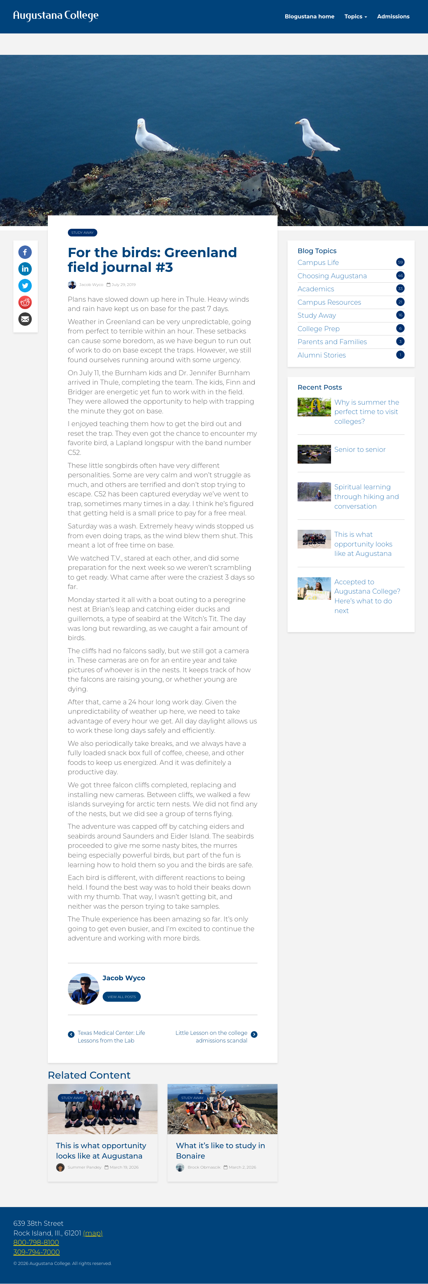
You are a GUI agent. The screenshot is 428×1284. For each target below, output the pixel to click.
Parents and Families (332, 342)
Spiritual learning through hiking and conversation (366, 496)
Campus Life (318, 263)
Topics (355, 16)
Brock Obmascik (204, 1167)
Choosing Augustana (332, 276)
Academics (316, 289)
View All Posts (122, 997)
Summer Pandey (85, 1167)
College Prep (319, 329)
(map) (93, 1233)
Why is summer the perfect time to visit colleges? (366, 411)
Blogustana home (310, 16)
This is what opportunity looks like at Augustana (363, 544)
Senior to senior (360, 450)
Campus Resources (329, 302)
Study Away (83, 232)
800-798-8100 (36, 1243)
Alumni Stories (322, 355)
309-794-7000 (36, 1252)
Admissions (393, 16)
